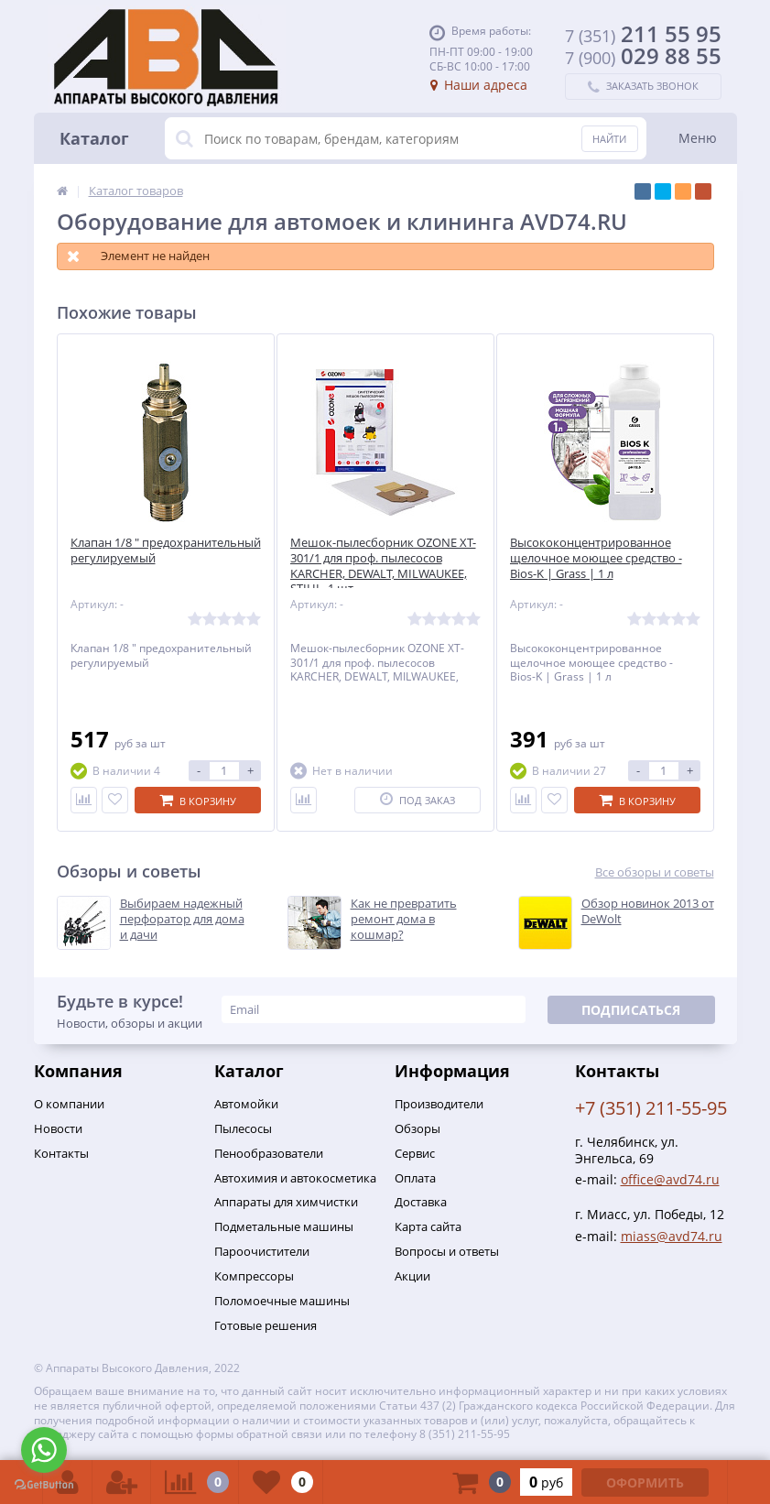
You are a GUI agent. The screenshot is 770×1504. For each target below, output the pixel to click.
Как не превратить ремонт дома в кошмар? (404, 919)
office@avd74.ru (670, 1179)
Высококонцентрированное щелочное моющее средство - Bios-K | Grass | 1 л (596, 558)
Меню (697, 138)
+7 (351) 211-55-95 (651, 1107)
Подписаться (630, 1010)
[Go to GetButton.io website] (44, 1485)
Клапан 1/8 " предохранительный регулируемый (165, 550)
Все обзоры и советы (654, 872)
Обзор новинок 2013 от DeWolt (647, 911)
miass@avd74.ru (671, 1236)
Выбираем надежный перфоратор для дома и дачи (182, 919)
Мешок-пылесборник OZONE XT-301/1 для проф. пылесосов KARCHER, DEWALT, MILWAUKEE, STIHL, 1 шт (383, 566)
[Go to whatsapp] (44, 1450)
